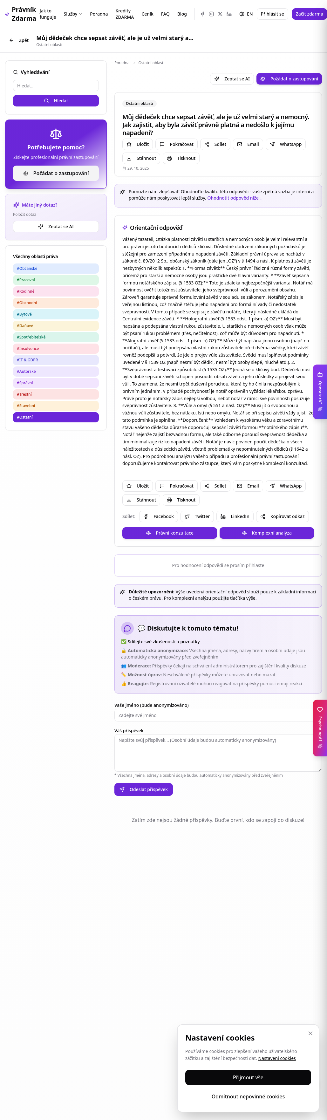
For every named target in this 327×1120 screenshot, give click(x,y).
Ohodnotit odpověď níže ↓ (234, 198)
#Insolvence (28, 348)
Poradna (99, 14)
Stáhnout (141, 158)
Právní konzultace (170, 533)
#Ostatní (25, 417)
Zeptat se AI (56, 226)
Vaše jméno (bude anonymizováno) (151, 705)
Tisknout (181, 158)
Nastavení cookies (277, 1058)
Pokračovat (176, 144)
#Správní (25, 383)
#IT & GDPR (27, 360)
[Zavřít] (310, 1033)
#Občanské (27, 268)
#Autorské (26, 371)
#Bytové (24, 314)
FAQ (165, 14)
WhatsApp (286, 144)
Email (248, 144)
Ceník (147, 14)
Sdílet (215, 144)
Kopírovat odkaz (282, 516)
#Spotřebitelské (31, 337)
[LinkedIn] (229, 14)
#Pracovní (26, 280)
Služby (73, 14)
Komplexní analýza (267, 533)
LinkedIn (235, 516)
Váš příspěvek (129, 730)
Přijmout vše (248, 1077)
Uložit (137, 144)
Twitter (197, 516)
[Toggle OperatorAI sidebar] (320, 392)
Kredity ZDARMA (124, 14)
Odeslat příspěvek (143, 789)
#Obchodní (27, 302)
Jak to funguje (48, 14)
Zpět (19, 40)
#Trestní (24, 394)
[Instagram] (211, 14)
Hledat (56, 101)
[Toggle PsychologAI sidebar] (320, 728)
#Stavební (26, 405)
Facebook (158, 516)
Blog (182, 14)
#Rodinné (25, 291)
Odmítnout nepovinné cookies (248, 1096)
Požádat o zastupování (56, 173)
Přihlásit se (272, 14)
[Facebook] (202, 14)
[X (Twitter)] (220, 14)
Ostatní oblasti (152, 62)
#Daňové (25, 325)
